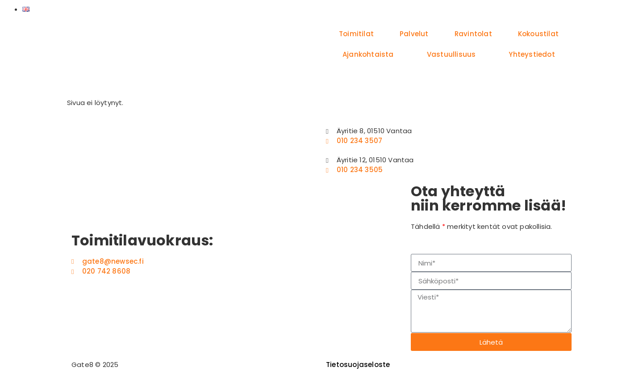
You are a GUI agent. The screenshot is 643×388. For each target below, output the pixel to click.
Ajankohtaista (368, 54)
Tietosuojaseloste (358, 364)
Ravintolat (473, 33)
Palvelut (414, 33)
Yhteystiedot (532, 54)
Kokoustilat (538, 33)
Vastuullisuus (451, 54)
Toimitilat (356, 33)
